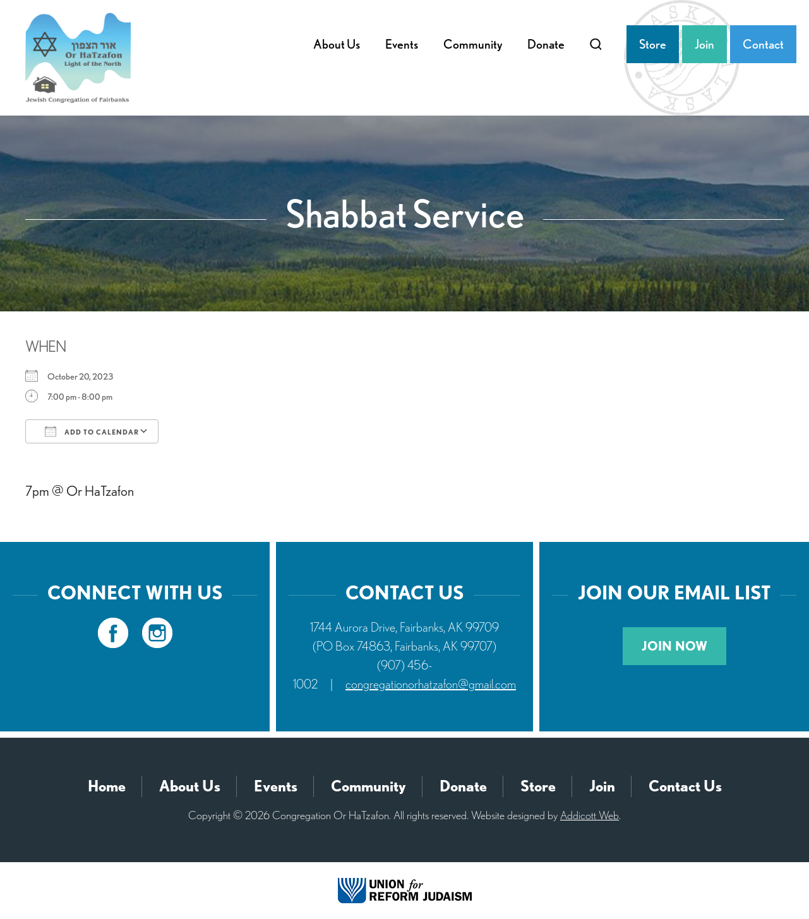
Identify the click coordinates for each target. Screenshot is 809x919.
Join (704, 44)
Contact (763, 44)
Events (401, 44)
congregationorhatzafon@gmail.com (430, 684)
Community (472, 44)
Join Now (674, 646)
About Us (336, 44)
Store (652, 44)
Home (107, 786)
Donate (546, 44)
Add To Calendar (92, 431)
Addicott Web (589, 815)
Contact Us (685, 786)
